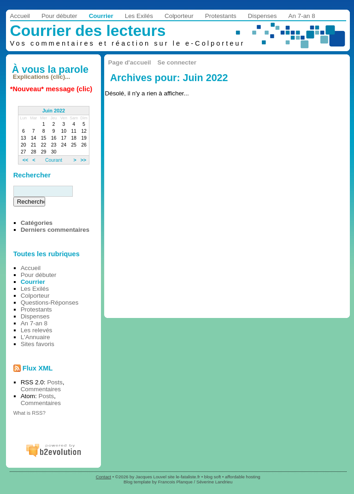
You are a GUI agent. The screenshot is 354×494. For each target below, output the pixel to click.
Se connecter (177, 62)
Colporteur (179, 15)
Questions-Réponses (50, 302)
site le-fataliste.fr (184, 476)
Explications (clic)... (41, 76)
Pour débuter (59, 15)
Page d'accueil (129, 62)
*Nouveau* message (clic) (51, 89)
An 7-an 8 (302, 15)
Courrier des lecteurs (88, 30)
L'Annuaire (35, 337)
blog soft (212, 476)
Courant (53, 160)
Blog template (137, 481)
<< (26, 160)
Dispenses (262, 15)
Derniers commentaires (55, 229)
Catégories (37, 222)
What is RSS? (29, 413)
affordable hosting (242, 476)
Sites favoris (37, 344)
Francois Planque (175, 481)
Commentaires (41, 389)
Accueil (20, 15)
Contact (103, 476)
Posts (55, 382)
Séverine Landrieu (214, 481)
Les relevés (37, 330)
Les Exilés (139, 15)
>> (83, 160)
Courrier (101, 15)
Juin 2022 (53, 110)
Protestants (220, 15)
